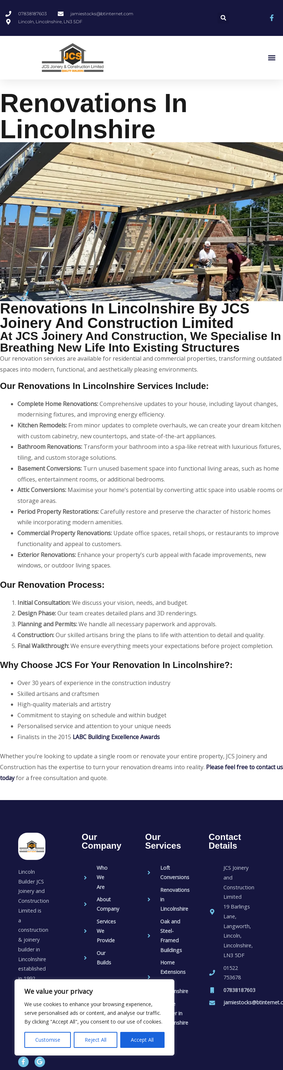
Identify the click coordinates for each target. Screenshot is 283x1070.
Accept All (142, 1039)
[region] (94, 1017)
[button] (223, 18)
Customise (47, 1039)
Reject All (95, 1039)
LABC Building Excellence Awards (117, 737)
